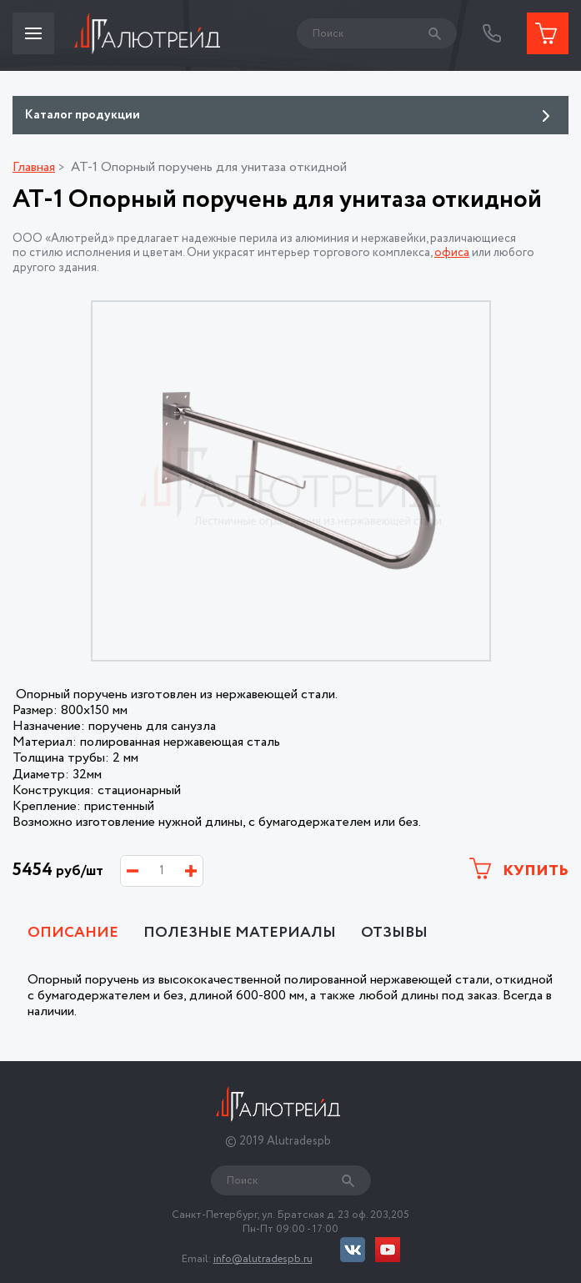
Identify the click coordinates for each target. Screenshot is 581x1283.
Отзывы (394, 933)
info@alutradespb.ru (263, 1259)
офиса (451, 252)
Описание (73, 933)
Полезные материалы (239, 933)
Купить (518, 870)
